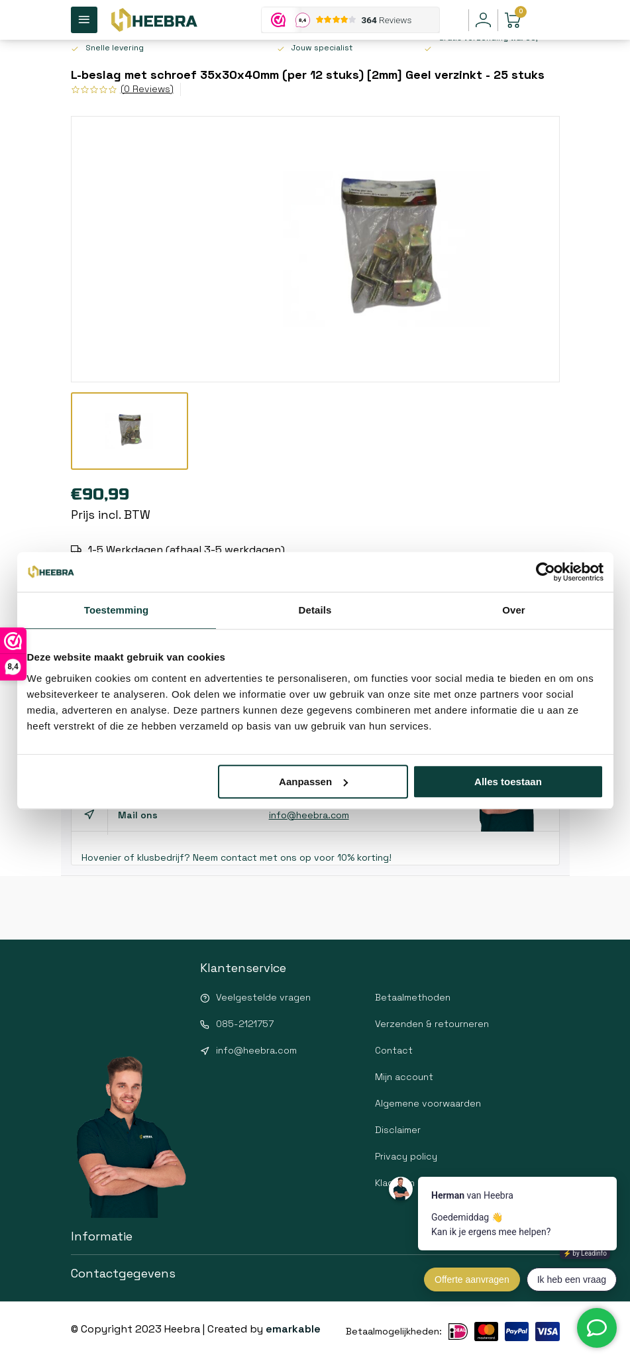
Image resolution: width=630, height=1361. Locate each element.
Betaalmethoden (412, 997)
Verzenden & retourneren (432, 1024)
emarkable (293, 1329)
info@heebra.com (309, 815)
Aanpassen (313, 781)
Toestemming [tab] (116, 610)
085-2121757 (245, 1024)
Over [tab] (513, 610)
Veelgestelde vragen (263, 997)
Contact (394, 1050)
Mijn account (404, 1077)
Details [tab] (315, 610)
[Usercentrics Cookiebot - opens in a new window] (546, 572)
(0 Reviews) (147, 89)
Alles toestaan (508, 781)
